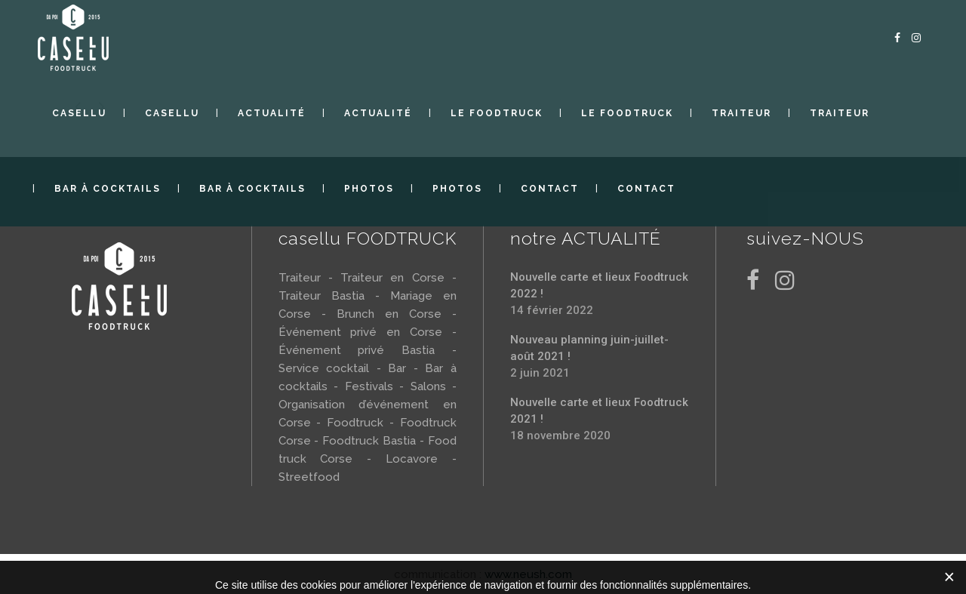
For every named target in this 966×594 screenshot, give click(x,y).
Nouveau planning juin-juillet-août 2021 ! (589, 348)
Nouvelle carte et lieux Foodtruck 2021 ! (599, 410)
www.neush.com (528, 574)
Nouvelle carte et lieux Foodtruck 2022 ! (599, 285)
